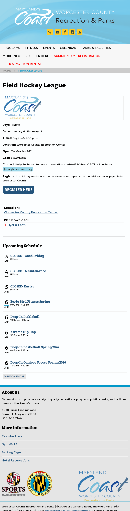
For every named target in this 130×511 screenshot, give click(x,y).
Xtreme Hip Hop (21, 330)
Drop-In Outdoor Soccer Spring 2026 (35, 360)
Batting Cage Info (13, 449)
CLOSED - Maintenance (26, 269)
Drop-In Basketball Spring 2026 (32, 345)
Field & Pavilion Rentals (23, 64)
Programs (11, 48)
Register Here (37, 56)
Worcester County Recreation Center (28, 211)
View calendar (13, 374)
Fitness (31, 48)
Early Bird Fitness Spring (28, 299)
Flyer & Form (15, 223)
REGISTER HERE (17, 189)
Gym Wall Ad (10, 441)
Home (6, 70)
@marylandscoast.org (18, 168)
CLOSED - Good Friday (25, 253)
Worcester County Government (65, 506)
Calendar (68, 48)
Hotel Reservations (14, 456)
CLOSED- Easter (21, 284)
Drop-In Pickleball (23, 314)
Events (49, 48)
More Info (11, 56)
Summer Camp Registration (77, 56)
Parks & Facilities (96, 48)
